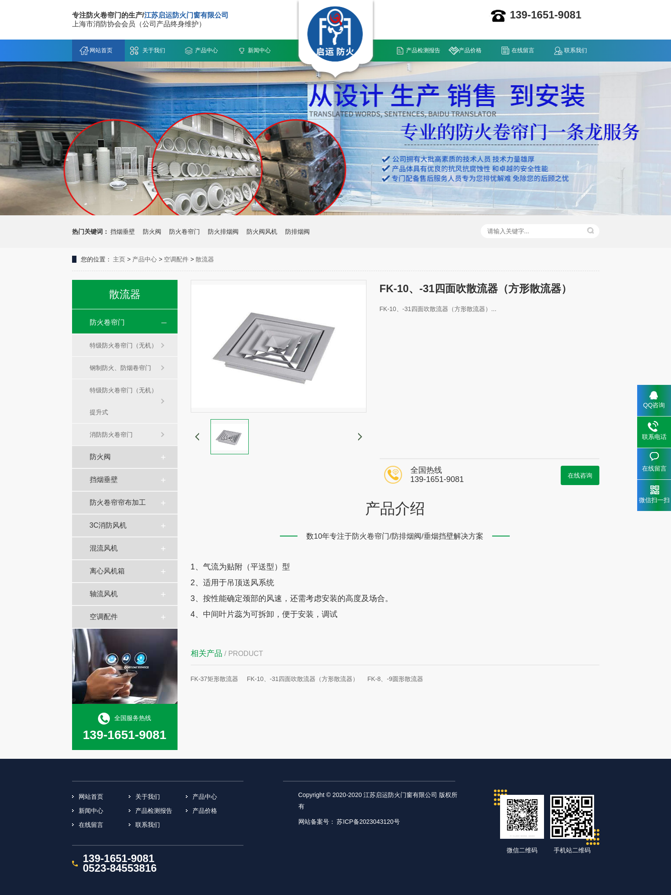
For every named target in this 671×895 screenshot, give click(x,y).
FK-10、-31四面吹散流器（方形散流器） (303, 678)
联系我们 (575, 50)
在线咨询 (580, 475)
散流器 (205, 259)
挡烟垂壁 (104, 479)
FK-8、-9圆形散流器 (395, 678)
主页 (119, 259)
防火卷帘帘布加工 (118, 502)
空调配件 (176, 259)
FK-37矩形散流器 (214, 678)
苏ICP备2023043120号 (368, 821)
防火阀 (100, 456)
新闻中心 (259, 50)
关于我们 (153, 50)
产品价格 (470, 50)
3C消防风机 (108, 525)
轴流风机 (104, 594)
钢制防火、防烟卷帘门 (120, 367)
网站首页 (101, 50)
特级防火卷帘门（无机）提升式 (123, 401)
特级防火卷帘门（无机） (123, 345)
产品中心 (206, 50)
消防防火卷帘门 (111, 434)
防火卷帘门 (107, 322)
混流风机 (104, 548)
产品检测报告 (423, 50)
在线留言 (522, 50)
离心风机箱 (107, 571)
